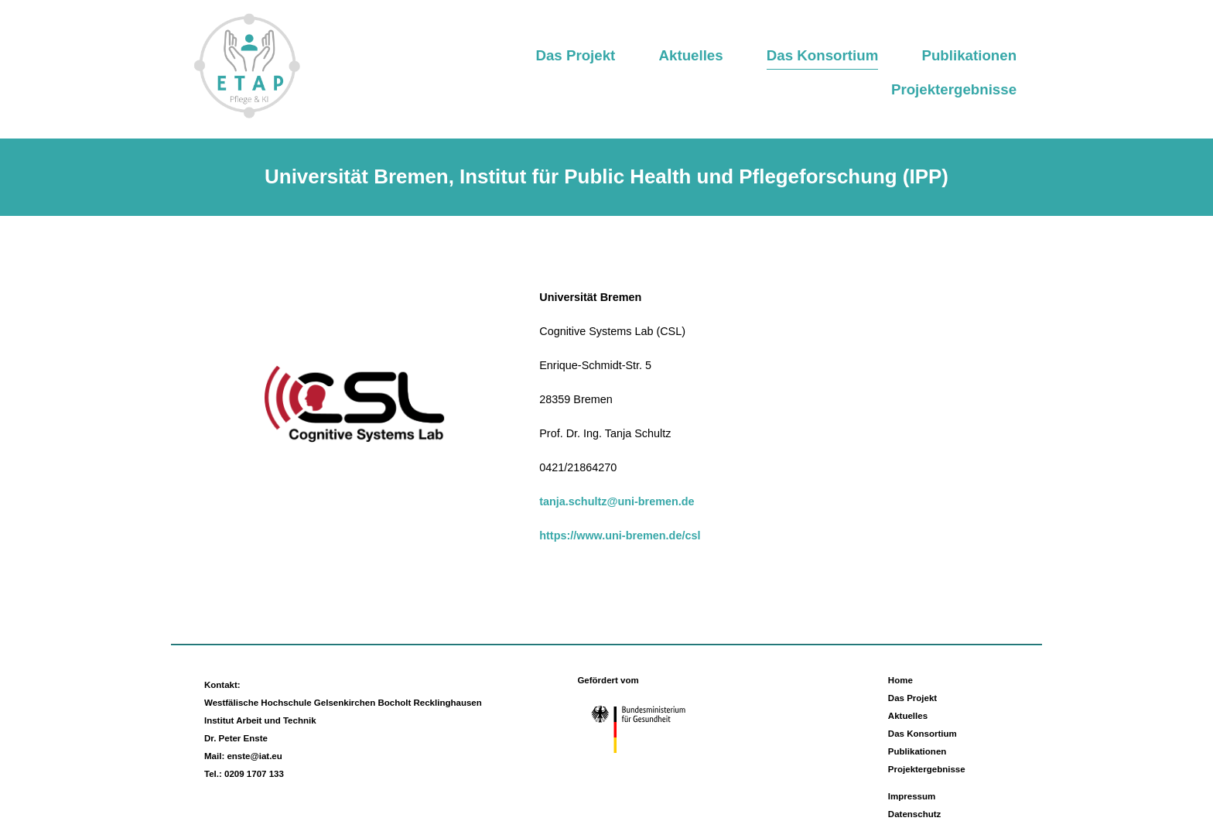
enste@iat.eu (254, 756)
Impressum (911, 796)
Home (900, 680)
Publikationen (969, 55)
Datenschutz (914, 814)
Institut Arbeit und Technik (260, 720)
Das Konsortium (822, 55)
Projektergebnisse (954, 89)
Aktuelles (691, 55)
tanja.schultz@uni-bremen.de (616, 501)
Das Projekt (575, 55)
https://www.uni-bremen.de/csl (619, 535)
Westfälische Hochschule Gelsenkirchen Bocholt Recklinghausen (343, 702)
